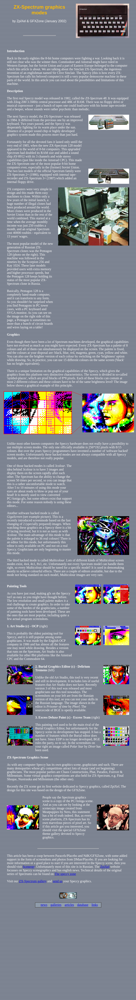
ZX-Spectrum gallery (32, 881)
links (95, 905)
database (82, 905)
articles (69, 905)
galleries (55, 905)
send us (57, 881)
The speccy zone (65, 874)
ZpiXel (104, 866)
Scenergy (29, 866)
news (44, 905)
